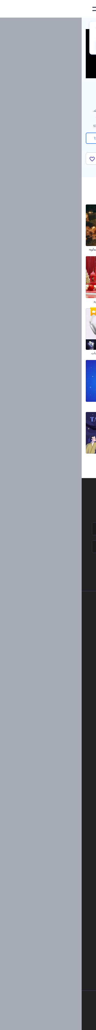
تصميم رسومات (56, 764)
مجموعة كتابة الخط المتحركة (73, 301)
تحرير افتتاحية (58, 837)
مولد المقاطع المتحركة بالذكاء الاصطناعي (48, 892)
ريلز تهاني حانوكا (35, 405)
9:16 (48, 138)
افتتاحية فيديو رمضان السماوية (26, 249)
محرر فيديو (60, 854)
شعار (62, 756)
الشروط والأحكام (48, 662)
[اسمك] (48, 528)
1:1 (18, 138)
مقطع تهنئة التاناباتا (34, 457)
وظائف (54, 628)
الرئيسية (86, 23)
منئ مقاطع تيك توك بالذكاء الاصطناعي (50, 935)
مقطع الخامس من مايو (77, 405)
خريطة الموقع (50, 671)
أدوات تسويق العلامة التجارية (48, 717)
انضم (73, 568)
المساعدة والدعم (48, 636)
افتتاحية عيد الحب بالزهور (75, 457)
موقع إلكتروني (57, 773)
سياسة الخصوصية (48, 653)
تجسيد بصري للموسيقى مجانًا (48, 811)
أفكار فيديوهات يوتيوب (60, 943)
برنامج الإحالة (51, 645)
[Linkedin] (21, 1022)
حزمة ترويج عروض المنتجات (28, 353)
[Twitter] (45, 1022)
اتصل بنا (54, 619)
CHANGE (29, 45)
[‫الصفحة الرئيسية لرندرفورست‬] (84, 9)
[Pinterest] (56, 1022)
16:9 (78, 138)
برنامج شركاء (50, 679)
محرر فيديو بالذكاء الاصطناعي (55, 901)
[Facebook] (77, 1022)
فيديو (63, 747)
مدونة (62, 726)
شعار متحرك (58, 828)
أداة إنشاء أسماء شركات (59, 926)
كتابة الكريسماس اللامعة (76, 249)
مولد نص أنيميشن (56, 845)
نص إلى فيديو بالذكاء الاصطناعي (54, 909)
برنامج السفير (50, 688)
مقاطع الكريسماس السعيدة (74, 353)
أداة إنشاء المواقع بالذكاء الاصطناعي (51, 918)
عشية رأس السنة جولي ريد (29, 301)
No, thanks (61, 45)
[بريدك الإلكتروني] (48, 546)
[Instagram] (67, 1022)
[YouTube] (33, 1022)
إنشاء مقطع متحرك (54, 819)
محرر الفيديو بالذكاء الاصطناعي (54, 883)
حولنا (56, 611)
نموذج (62, 781)
